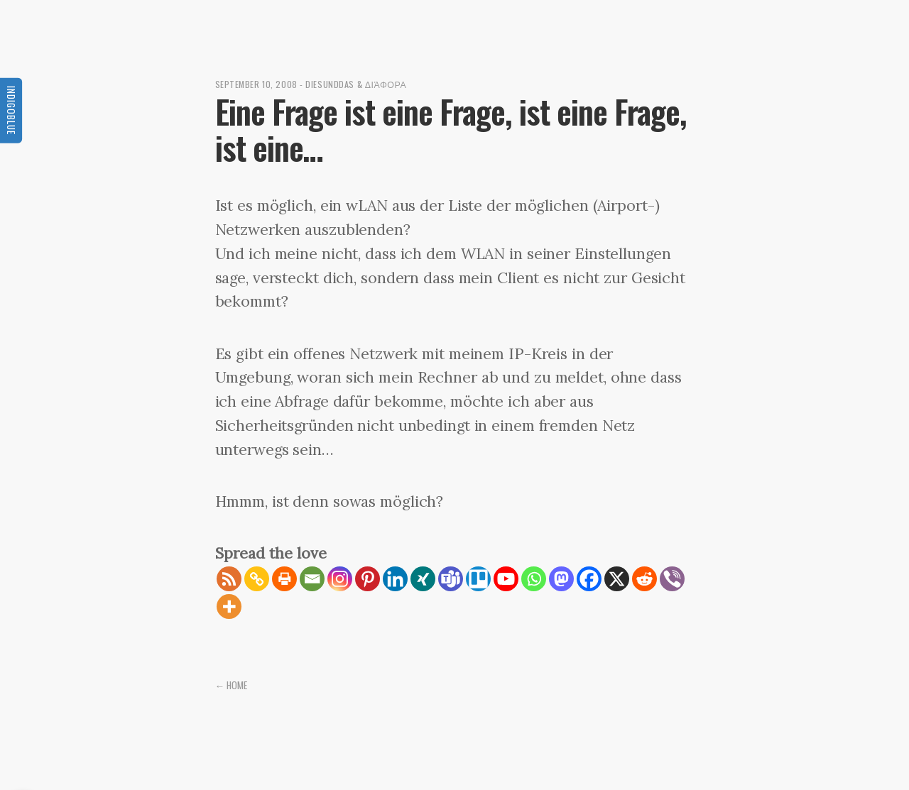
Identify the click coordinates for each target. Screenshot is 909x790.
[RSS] (229, 578)
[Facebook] (589, 578)
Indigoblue (11, 109)
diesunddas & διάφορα (355, 84)
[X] (616, 578)
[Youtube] (506, 578)
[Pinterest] (367, 578)
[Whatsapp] (533, 578)
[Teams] (450, 578)
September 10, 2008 (256, 84)
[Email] (312, 578)
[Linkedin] (395, 578)
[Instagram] (339, 578)
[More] (229, 606)
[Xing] (422, 578)
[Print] (284, 578)
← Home (231, 685)
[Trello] (478, 578)
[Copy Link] (256, 578)
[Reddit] (644, 578)
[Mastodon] (561, 578)
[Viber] (672, 578)
